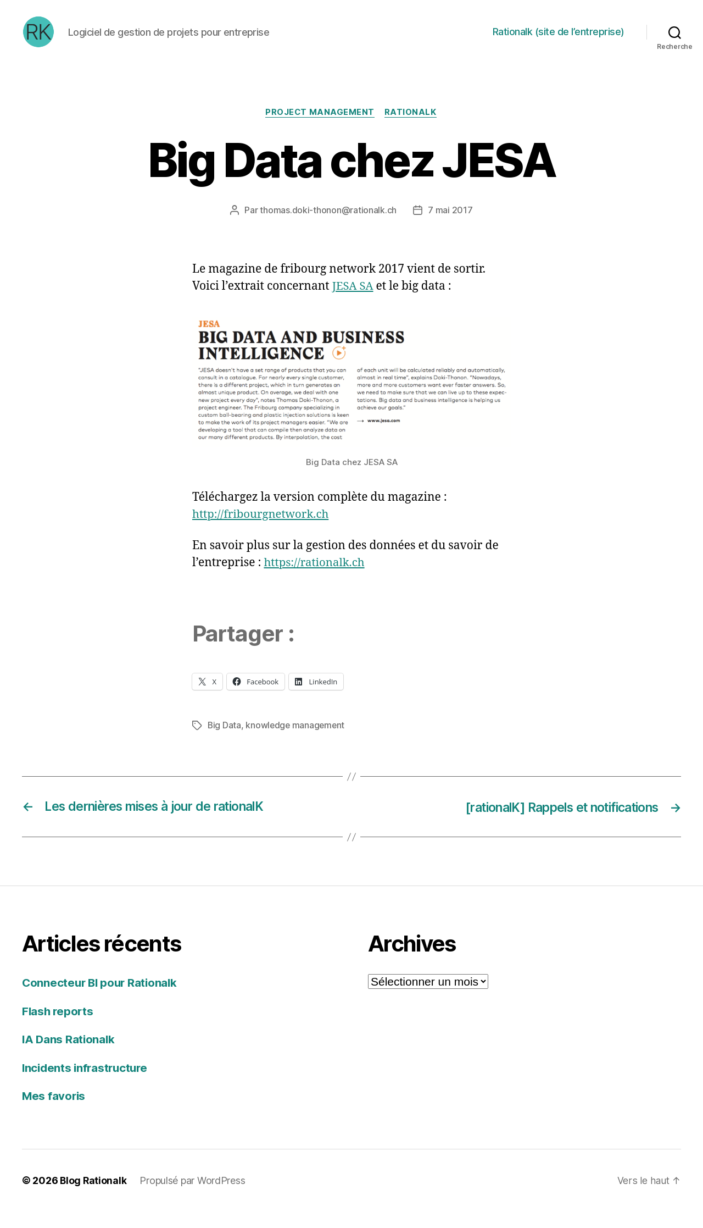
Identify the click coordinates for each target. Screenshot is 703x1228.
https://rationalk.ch (315, 579)
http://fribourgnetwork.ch (262, 531)
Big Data (225, 742)
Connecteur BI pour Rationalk (101, 999)
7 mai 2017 (450, 227)
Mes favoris (54, 1112)
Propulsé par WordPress (193, 1197)
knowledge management (296, 742)
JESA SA (353, 302)
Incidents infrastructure (87, 1084)
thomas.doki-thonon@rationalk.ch (328, 227)
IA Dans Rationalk (69, 1056)
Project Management (320, 129)
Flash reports (59, 1028)
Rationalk (412, 129)
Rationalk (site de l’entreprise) (558, 40)
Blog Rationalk (93, 1197)
